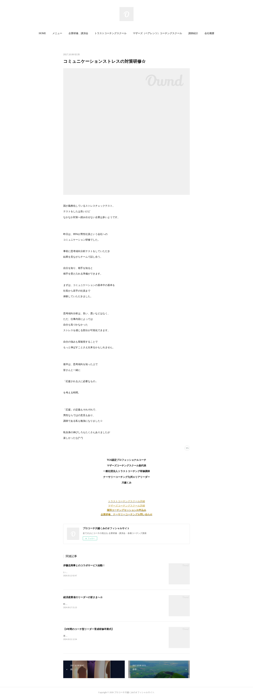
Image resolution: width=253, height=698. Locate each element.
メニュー (57, 33)
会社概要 (209, 33)
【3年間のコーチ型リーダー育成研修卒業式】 (88, 629)
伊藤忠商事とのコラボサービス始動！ (84, 565)
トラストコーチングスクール (110, 33)
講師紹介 (193, 33)
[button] (42, 33)
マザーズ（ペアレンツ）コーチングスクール (157, 33)
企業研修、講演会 (78, 33)
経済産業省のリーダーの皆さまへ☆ (83, 597)
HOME (42, 33)
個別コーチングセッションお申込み (126, 510)
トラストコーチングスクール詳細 (126, 501)
